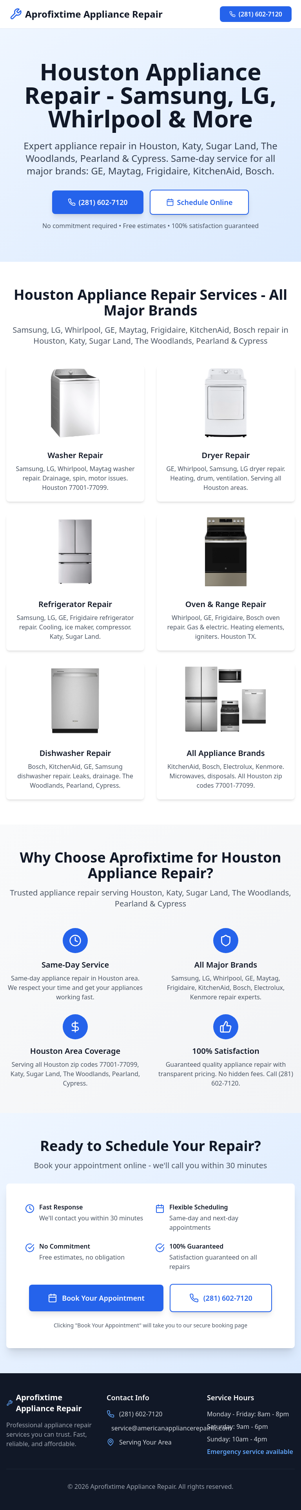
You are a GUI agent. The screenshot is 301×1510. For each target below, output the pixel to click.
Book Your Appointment (96, 1298)
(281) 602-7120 (255, 14)
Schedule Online (199, 202)
